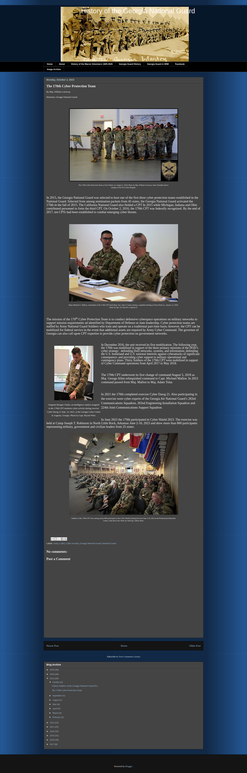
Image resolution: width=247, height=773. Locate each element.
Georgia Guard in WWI (158, 64)
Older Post (195, 645)
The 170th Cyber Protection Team (67, 690)
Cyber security (72, 543)
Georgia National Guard (90, 543)
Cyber (62, 543)
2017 (52, 744)
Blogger (128, 766)
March (55, 713)
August (55, 700)
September (57, 695)
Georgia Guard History (130, 64)
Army (55, 543)
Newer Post (52, 645)
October (56, 682)
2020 (52, 731)
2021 (52, 727)
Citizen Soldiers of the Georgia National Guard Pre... (75, 686)
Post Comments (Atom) (129, 656)
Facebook (180, 64)
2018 (52, 739)
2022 (52, 722)
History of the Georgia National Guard (138, 11)
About (62, 64)
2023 (52, 678)
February (56, 717)
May (54, 704)
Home (50, 64)
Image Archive (54, 69)
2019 (52, 735)
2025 (52, 669)
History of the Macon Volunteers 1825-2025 (92, 64)
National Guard (109, 543)
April (55, 708)
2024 (52, 674)
